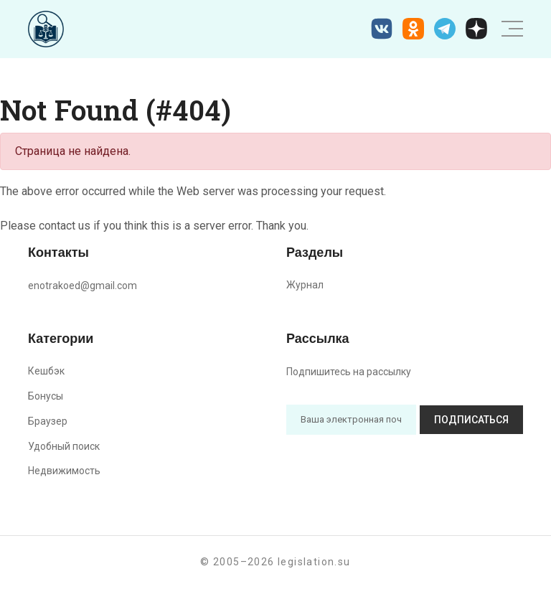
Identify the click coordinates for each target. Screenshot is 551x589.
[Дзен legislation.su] (476, 28)
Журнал (305, 285)
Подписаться (471, 419)
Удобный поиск (64, 446)
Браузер (47, 421)
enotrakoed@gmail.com (82, 285)
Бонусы (45, 396)
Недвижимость (64, 470)
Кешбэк (46, 371)
